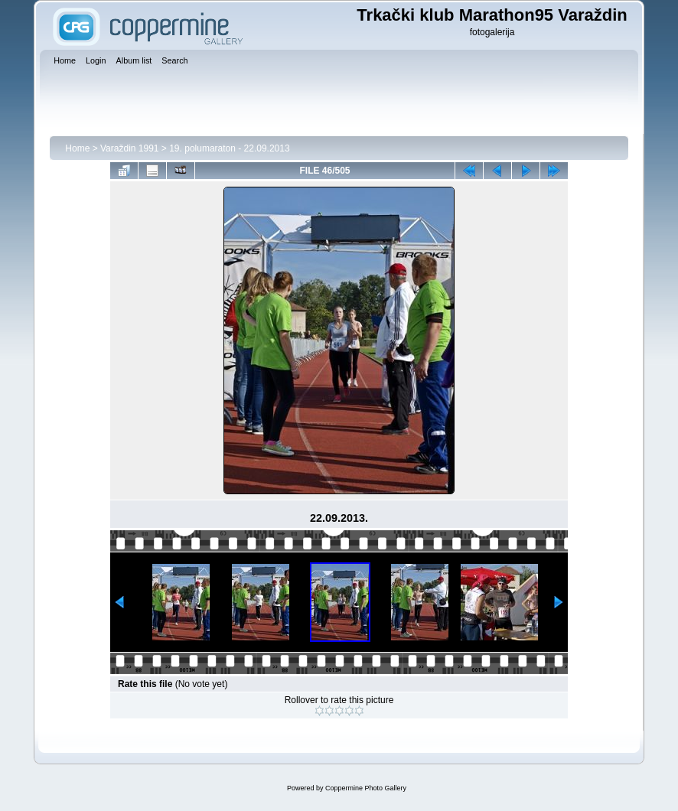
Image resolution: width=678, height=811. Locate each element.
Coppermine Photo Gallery (365, 788)
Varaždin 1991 (129, 148)
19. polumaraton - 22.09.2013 (229, 148)
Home (77, 148)
